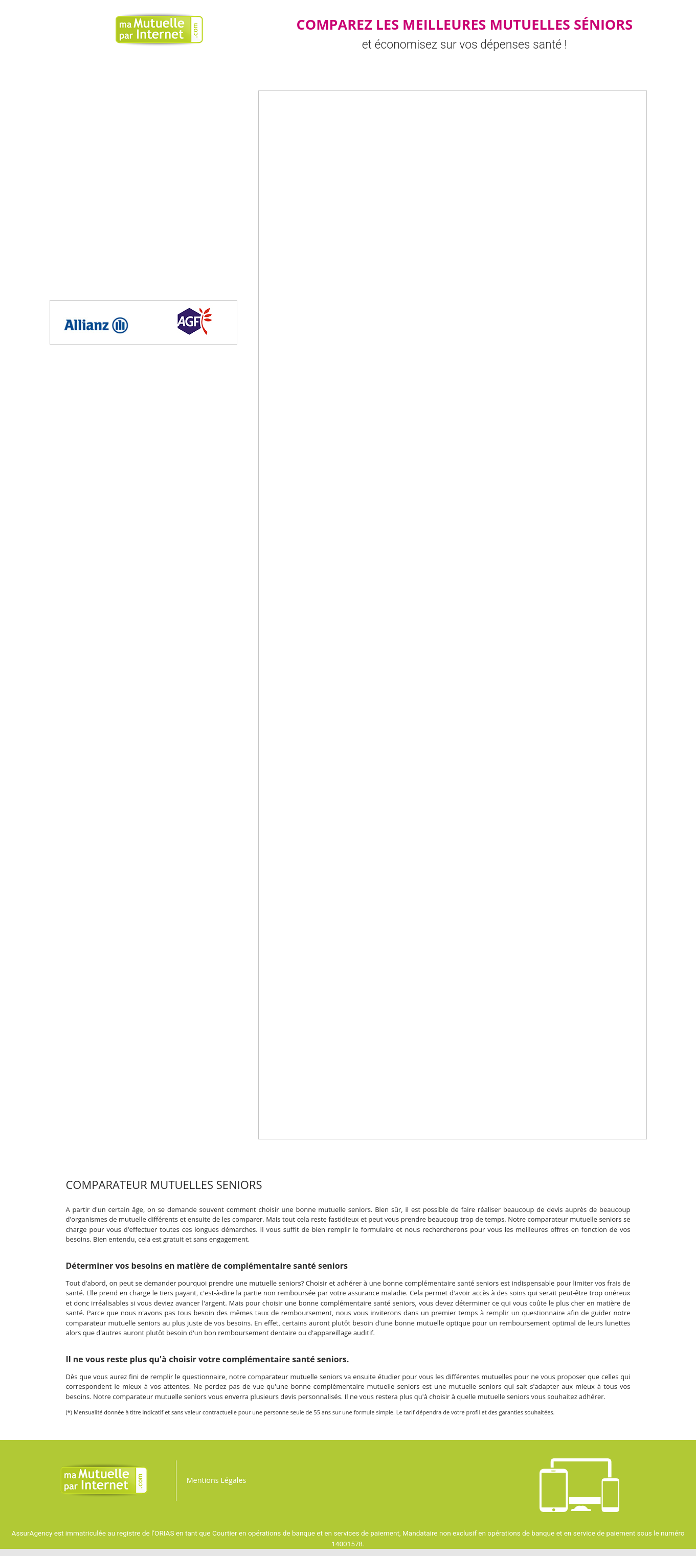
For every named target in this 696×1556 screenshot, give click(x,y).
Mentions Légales (216, 1480)
